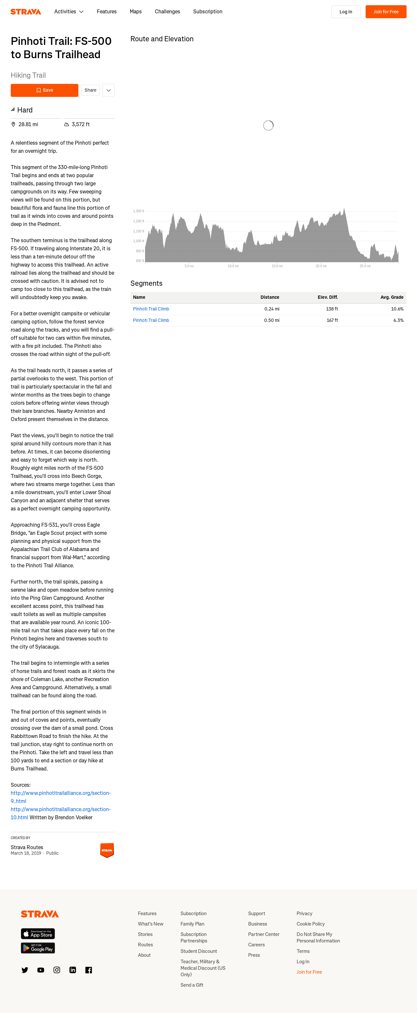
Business (257, 924)
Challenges (167, 11)
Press (254, 955)
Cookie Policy (311, 924)
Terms (303, 951)
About (144, 955)
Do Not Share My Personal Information (318, 937)
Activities (69, 11)
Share (90, 90)
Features (107, 11)
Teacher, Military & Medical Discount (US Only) (203, 968)
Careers (256, 944)
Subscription (207, 11)
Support (256, 913)
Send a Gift (192, 985)
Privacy (305, 913)
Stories (145, 934)
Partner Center (263, 934)
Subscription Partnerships (194, 937)
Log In (346, 12)
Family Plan (192, 924)
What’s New (150, 924)
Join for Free (386, 12)
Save (44, 90)
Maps (136, 11)
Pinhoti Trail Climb (151, 309)
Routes (145, 944)
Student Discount (199, 951)
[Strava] (25, 12)
